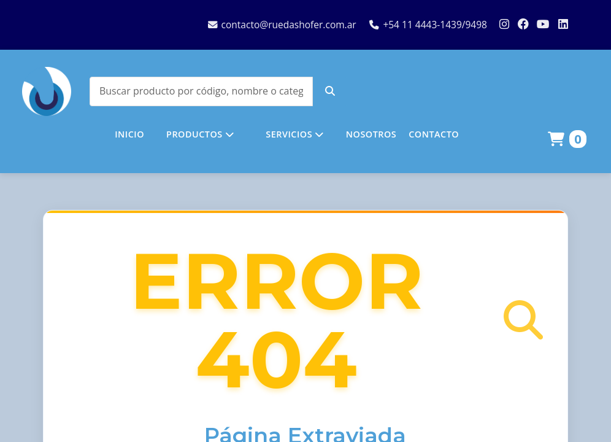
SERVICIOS (294, 134)
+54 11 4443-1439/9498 (428, 24)
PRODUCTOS (200, 134)
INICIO (129, 134)
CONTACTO (434, 134)
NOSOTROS (371, 134)
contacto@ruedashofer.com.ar (282, 24)
